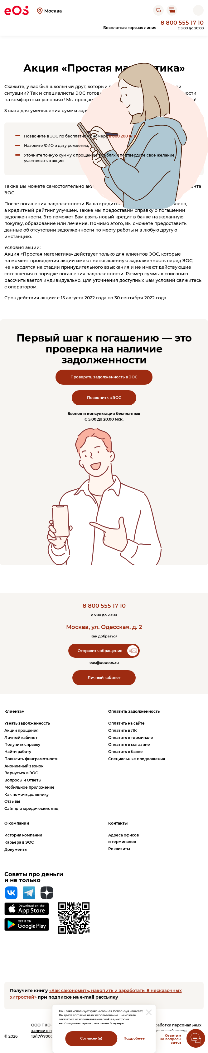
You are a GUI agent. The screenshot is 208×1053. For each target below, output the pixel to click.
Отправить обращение (100, 650)
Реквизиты (119, 848)
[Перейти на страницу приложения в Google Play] (26, 924)
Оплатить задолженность (134, 711)
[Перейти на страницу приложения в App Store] (26, 908)
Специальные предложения (136, 758)
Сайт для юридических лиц (31, 808)
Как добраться (104, 636)
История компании (23, 835)
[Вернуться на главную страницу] (16, 10)
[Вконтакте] (11, 893)
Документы (15, 849)
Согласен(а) (91, 1038)
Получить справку (22, 744)
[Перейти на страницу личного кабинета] (185, 10)
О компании (16, 823)
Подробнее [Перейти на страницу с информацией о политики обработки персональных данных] (134, 1038)
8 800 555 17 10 (182, 23)
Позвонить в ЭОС (104, 397)
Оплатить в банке (125, 751)
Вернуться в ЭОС (21, 773)
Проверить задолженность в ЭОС (104, 377)
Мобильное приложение (29, 787)
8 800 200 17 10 (123, 136)
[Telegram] (29, 893)
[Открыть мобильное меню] (198, 10)
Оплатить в (122, 730)
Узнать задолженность (27, 723)
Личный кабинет (104, 677)
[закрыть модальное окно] (149, 1012)
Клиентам (14, 711)
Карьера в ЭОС (19, 842)
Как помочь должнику (26, 794)
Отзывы (12, 801)
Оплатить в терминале (130, 737)
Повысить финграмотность (31, 758)
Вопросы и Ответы (22, 780)
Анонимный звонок (23, 766)
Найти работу (17, 751)
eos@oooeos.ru (104, 662)
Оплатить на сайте (126, 723)
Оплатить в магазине (129, 744)
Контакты (118, 823)
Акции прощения (21, 730)
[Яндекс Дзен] (47, 893)
